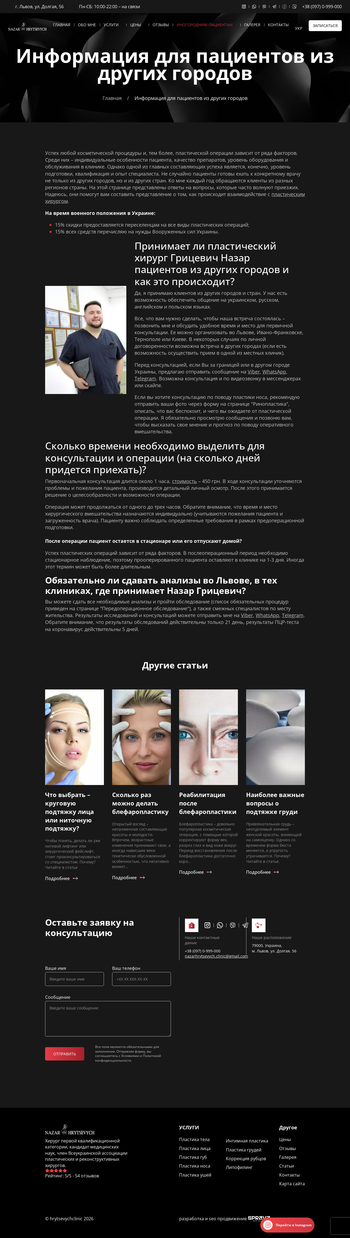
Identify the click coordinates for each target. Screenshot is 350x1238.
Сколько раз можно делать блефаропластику (140, 803)
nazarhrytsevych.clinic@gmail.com (216, 956)
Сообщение (57, 997)
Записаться (325, 25)
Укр (298, 28)
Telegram (145, 378)
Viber (254, 371)
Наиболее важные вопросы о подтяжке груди (275, 803)
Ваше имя (55, 968)
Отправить (64, 1053)
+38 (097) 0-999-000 (322, 7)
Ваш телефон (126, 968)
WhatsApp (274, 371)
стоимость (184, 481)
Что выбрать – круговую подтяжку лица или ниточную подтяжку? (69, 811)
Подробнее (57, 878)
